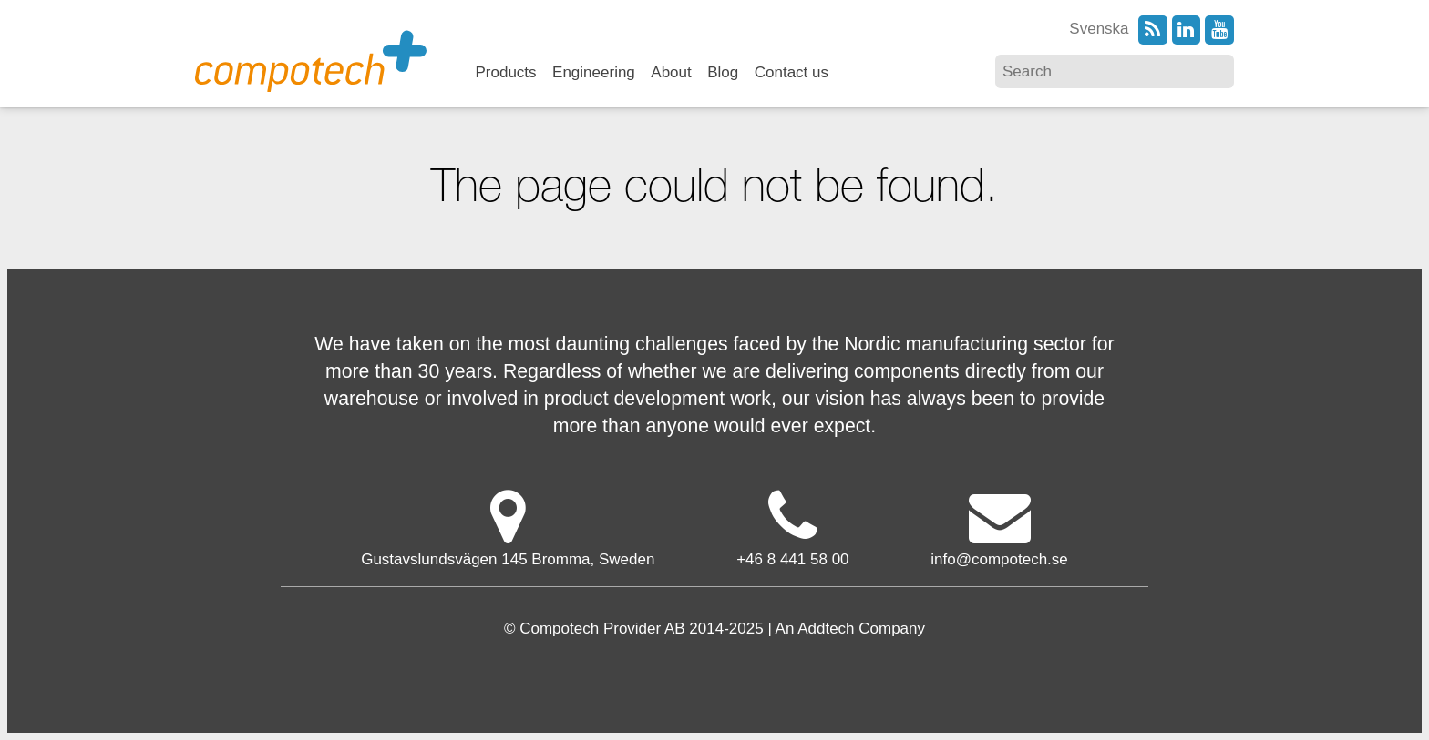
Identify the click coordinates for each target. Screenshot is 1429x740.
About (671, 73)
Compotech (311, 59)
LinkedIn (1186, 30)
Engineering (593, 73)
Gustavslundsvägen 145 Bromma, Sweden (507, 527)
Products (506, 73)
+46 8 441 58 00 (792, 559)
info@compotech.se (999, 527)
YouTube (1219, 30)
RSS (1152, 30)
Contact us (791, 73)
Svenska (1098, 28)
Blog (722, 73)
